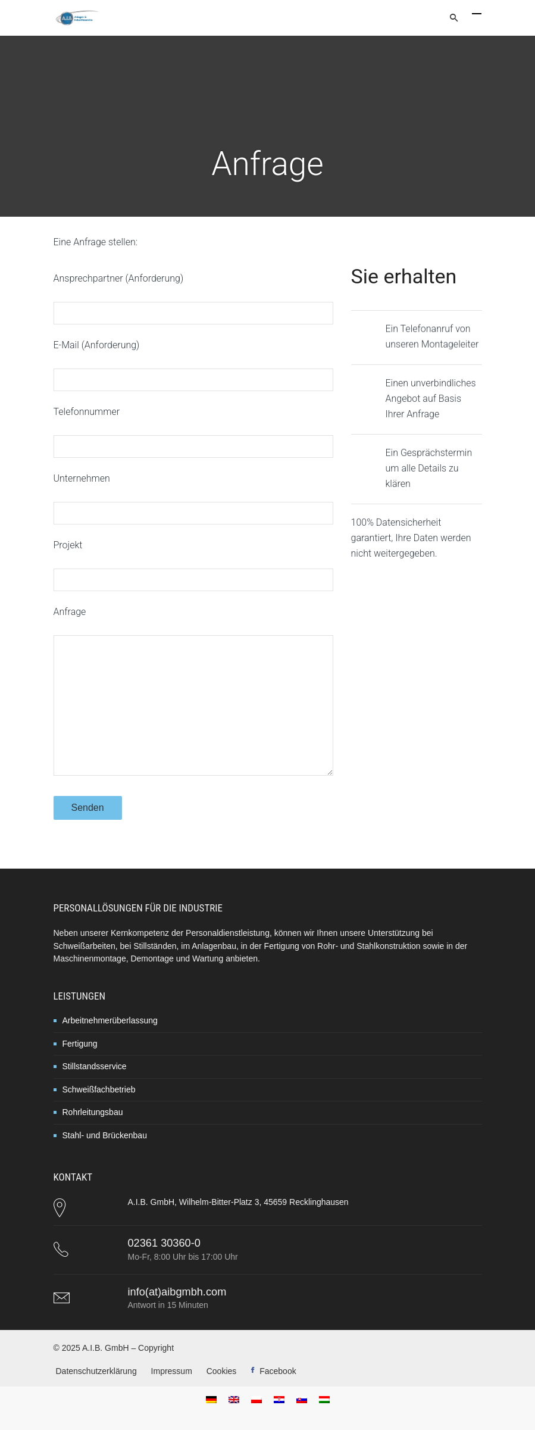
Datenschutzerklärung (96, 1371)
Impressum (171, 1371)
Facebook (277, 1371)
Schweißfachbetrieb (99, 1089)
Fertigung (80, 1043)
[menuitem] (211, 1399)
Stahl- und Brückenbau (104, 1135)
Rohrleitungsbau (92, 1112)
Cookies (222, 1371)
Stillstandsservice (94, 1066)
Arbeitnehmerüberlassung (110, 1020)
